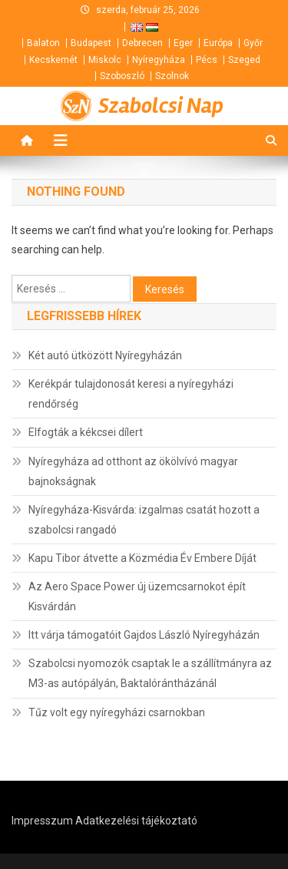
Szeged (244, 60)
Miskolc (104, 60)
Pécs (206, 60)
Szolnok (172, 76)
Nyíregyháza (158, 60)
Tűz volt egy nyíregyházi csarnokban (116, 712)
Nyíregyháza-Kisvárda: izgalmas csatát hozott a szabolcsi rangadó (144, 520)
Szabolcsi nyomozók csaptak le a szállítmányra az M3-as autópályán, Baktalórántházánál (150, 673)
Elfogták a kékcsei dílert (85, 432)
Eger (183, 43)
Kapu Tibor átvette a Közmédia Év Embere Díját (142, 558)
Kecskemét (53, 60)
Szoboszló (122, 76)
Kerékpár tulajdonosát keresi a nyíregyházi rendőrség (130, 394)
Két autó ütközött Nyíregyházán (105, 355)
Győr (253, 43)
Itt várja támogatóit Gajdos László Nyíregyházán (144, 635)
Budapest (91, 43)
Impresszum (42, 820)
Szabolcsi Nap (160, 106)
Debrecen (142, 43)
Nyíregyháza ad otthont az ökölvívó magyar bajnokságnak (133, 471)
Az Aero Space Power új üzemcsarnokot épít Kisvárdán (137, 596)
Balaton (43, 43)
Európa (218, 43)
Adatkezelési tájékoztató (136, 820)
